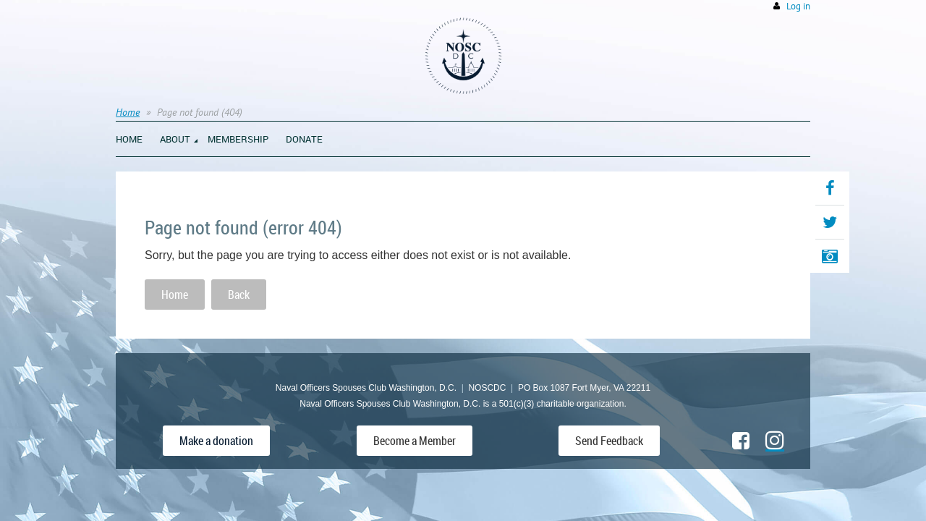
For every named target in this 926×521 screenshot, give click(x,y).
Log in (798, 6)
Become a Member (414, 441)
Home (128, 112)
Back (239, 294)
